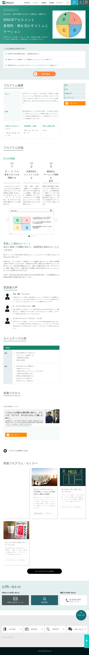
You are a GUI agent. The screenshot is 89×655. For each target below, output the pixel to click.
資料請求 (55, 629)
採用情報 (51, 2)
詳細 (66, 89)
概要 (66, 85)
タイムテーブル (69, 97)
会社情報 (12, 629)
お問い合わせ (14, 435)
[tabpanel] (31, 221)
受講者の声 (68, 93)
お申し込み (45, 74)
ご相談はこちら (87, 641)
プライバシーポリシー (8, 637)
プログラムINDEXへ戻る (18, 450)
